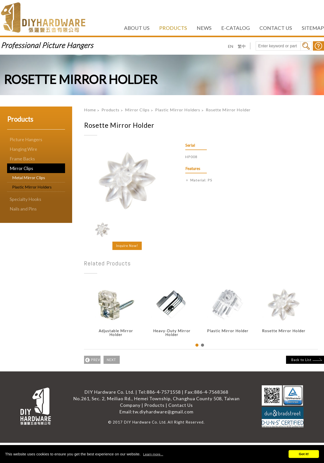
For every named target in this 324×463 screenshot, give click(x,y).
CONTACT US (275, 28)
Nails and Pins (23, 209)
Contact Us (180, 405)
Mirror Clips (21, 168)
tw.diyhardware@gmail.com (163, 411)
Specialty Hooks (25, 199)
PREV (97, 359)
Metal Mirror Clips (28, 177)
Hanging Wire (23, 149)
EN (230, 46)
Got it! (304, 454)
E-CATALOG (235, 28)
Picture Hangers (26, 139)
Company (130, 405)
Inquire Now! (127, 246)
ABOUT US (137, 28)
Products (110, 109)
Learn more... (153, 454)
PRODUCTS (173, 28)
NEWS (204, 28)
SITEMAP (313, 28)
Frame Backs (22, 158)
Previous (80, 315)
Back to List (297, 359)
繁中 (242, 46)
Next (319, 315)
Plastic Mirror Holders (32, 186)
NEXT (125, 359)
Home (90, 109)
